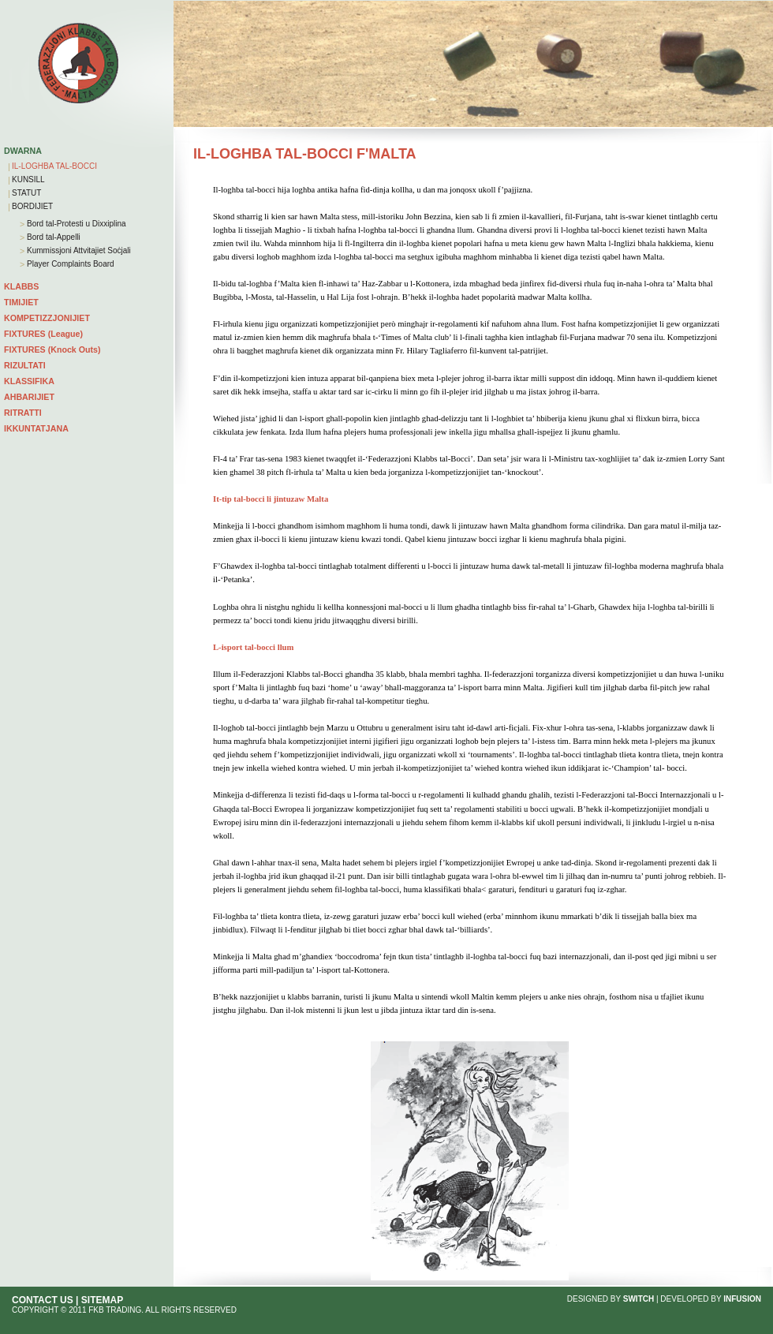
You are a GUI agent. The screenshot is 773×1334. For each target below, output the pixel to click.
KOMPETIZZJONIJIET (47, 318)
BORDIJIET (32, 206)
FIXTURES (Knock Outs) (52, 349)
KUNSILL (28, 179)
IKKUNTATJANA (36, 428)
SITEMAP (102, 1300)
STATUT (26, 193)
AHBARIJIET (29, 397)
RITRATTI (23, 412)
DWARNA (23, 150)
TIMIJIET (21, 302)
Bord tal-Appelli (52, 237)
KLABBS (21, 286)
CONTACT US (42, 1300)
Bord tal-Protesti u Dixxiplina (74, 223)
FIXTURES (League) (43, 333)
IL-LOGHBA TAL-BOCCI (54, 166)
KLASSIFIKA (29, 381)
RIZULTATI (25, 365)
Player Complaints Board (69, 264)
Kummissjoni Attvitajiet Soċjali (77, 250)
